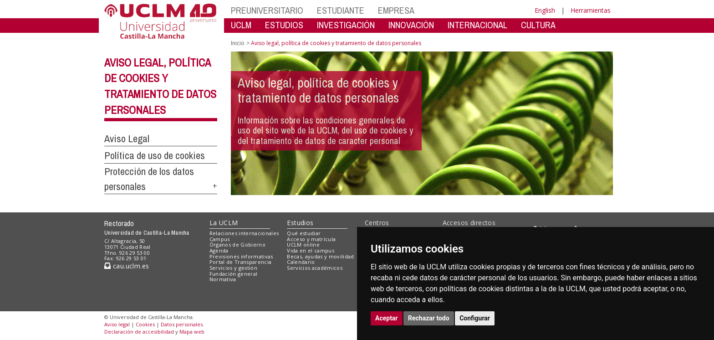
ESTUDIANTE (340, 10)
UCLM (241, 25)
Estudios (300, 222)
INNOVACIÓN (411, 25)
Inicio (238, 43)
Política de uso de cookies (154, 155)
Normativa (222, 279)
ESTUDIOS (284, 25)
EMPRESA (396, 10)
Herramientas (591, 10)
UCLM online (303, 244)
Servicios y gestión (233, 267)
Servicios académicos (314, 267)
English (545, 10)
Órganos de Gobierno (237, 244)
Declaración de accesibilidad (139, 331)
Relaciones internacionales (244, 233)
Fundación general (233, 273)
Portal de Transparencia (240, 261)
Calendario (301, 261)
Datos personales (182, 324)
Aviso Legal (126, 138)
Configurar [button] (474, 318)
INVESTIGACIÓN (346, 25)
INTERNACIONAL (477, 25)
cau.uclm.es (126, 266)
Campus (219, 239)
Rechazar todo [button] (428, 318)
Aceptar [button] (386, 318)
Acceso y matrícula (311, 239)
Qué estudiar (304, 233)
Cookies (145, 324)
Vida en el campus (310, 250)
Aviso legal (117, 324)
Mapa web (191, 331)
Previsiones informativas (241, 256)
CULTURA (538, 25)
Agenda (219, 250)
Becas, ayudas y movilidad (320, 256)
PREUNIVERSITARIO (267, 10)
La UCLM (223, 222)
